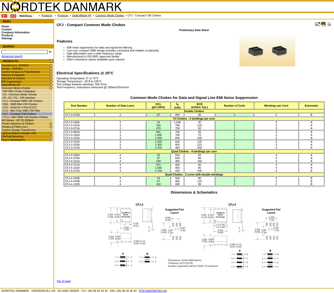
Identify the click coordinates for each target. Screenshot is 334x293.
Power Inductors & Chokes (18, 123)
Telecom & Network (13, 75)
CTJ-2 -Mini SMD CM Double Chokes (25, 117)
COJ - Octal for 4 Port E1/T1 (19, 107)
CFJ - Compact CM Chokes (19, 113)
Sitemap (6, 38)
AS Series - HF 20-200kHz (18, 120)
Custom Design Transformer (19, 129)
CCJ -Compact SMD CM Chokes (22, 100)
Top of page (64, 281)
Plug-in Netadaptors (13, 139)
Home (5, 26)
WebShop (25, 15)
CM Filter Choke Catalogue (18, 91)
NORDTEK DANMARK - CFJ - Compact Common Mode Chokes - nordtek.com (61, 6)
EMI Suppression (11, 81)
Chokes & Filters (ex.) (15, 126)
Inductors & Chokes (13, 78)
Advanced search (12, 56)
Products (46, 15)
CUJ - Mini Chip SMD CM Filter (21, 110)
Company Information (15, 32)
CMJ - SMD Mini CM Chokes (19, 104)
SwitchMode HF (82, 15)
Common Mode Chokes (109, 15)
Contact (6, 29)
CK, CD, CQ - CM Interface (18, 97)
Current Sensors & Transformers (20, 71)
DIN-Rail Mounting (12, 136)
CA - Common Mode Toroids (19, 94)
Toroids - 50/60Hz (11, 68)
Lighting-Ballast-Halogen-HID (18, 133)
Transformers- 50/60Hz (15, 65)
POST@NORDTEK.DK (153, 290)
